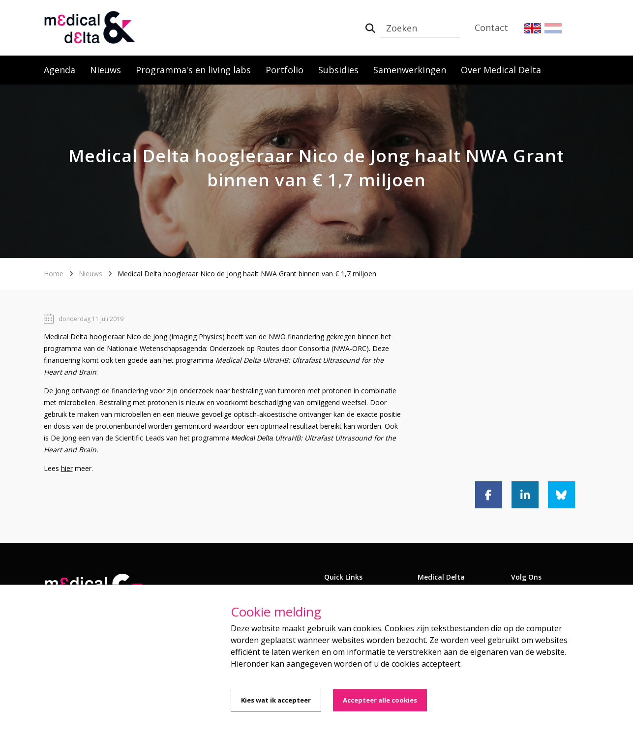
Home (53, 273)
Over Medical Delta (501, 70)
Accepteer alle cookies (380, 700)
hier (67, 468)
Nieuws (105, 70)
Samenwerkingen (409, 70)
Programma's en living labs (193, 70)
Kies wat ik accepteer (276, 700)
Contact (491, 27)
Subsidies (338, 70)
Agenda (59, 70)
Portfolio (284, 70)
